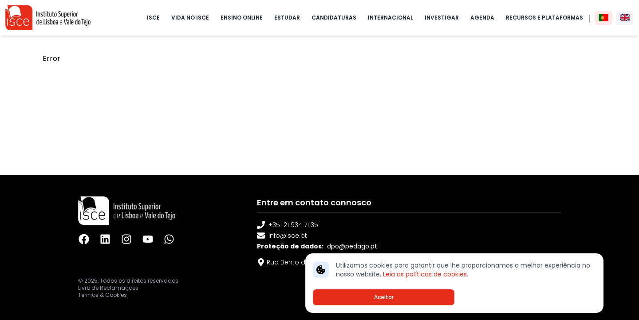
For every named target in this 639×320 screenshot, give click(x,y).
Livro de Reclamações (108, 288)
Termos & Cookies (102, 295)
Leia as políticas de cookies (425, 274)
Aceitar (384, 297)
